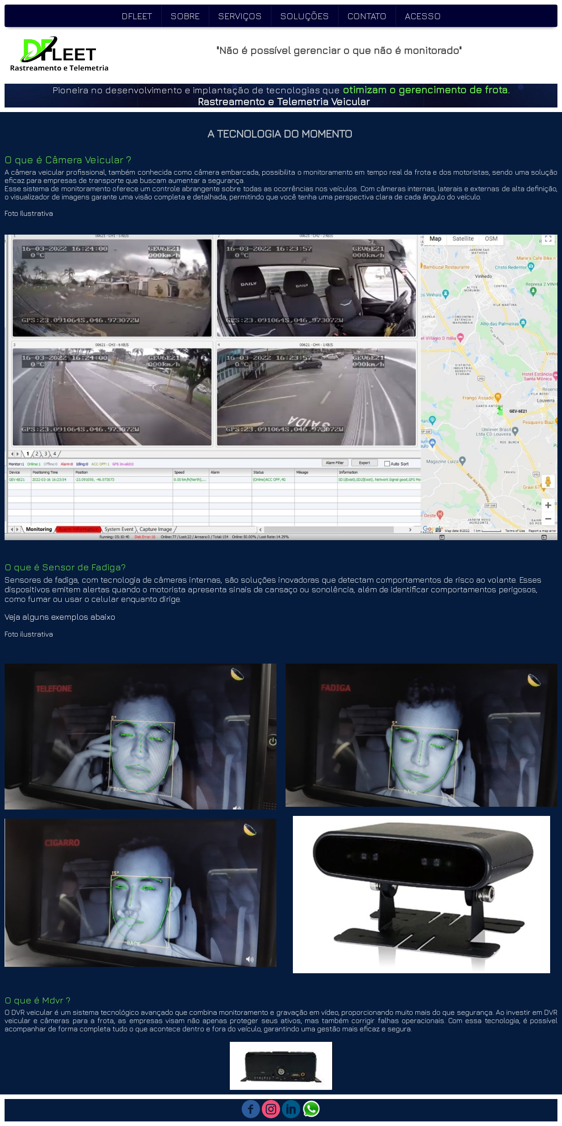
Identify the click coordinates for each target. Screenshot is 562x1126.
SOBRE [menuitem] (185, 16)
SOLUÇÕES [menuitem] (304, 16)
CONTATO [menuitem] (367, 16)
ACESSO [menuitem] (423, 16)
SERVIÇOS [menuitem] (240, 16)
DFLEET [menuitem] (137, 16)
